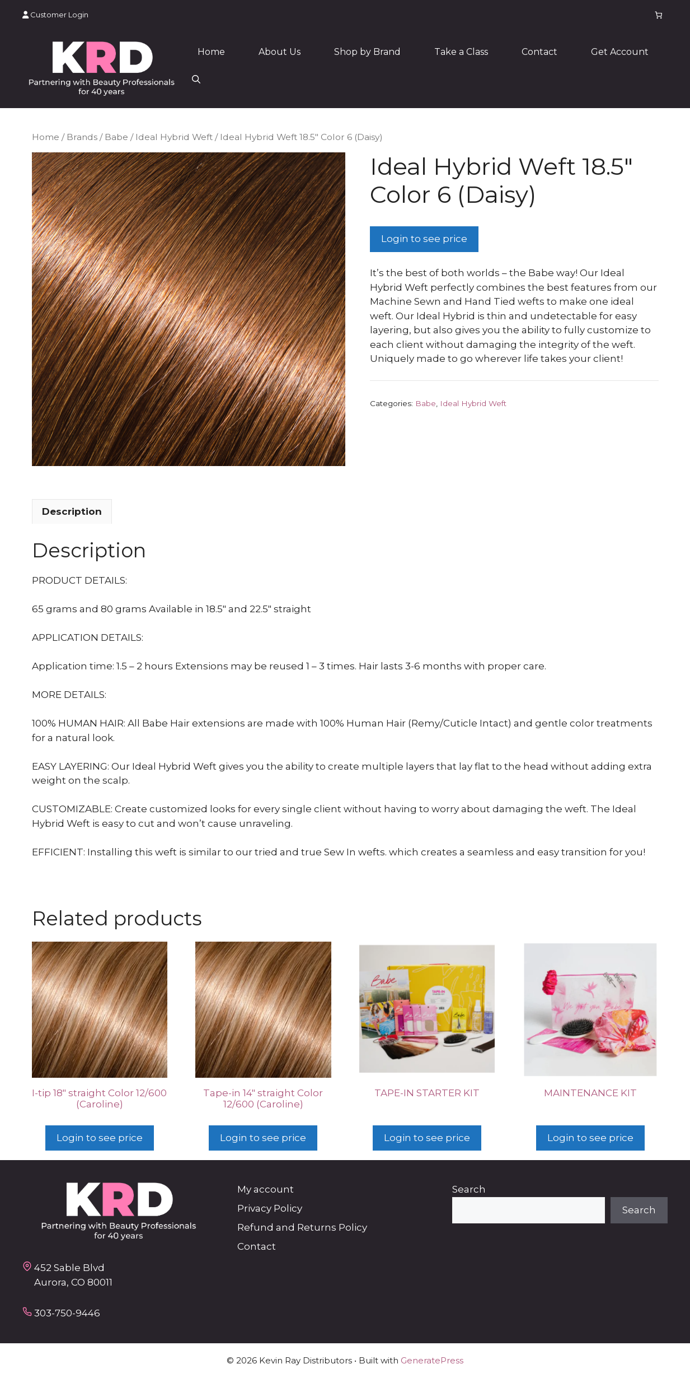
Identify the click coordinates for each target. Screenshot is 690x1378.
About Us (280, 51)
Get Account (620, 51)
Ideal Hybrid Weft (174, 137)
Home (211, 51)
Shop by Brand (367, 51)
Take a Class (461, 51)
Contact (539, 51)
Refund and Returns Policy (302, 1227)
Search (469, 1189)
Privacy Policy (269, 1208)
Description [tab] (72, 511)
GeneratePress (432, 1360)
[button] (196, 80)
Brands (82, 137)
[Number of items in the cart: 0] (659, 15)
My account (265, 1189)
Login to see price (424, 238)
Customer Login (55, 14)
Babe (116, 137)
